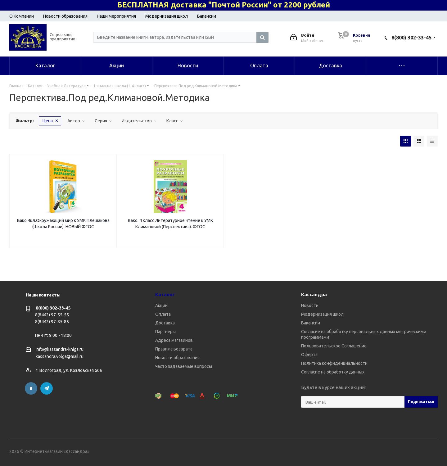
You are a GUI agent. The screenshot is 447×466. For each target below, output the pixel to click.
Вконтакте (31, 388)
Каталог (165, 294)
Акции (161, 305)
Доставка (165, 322)
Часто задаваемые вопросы (183, 366)
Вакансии (206, 16)
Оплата (163, 314)
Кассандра (314, 294)
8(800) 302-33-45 (411, 37)
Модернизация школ (166, 16)
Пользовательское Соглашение (334, 345)
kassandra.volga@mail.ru (60, 356)
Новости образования (65, 16)
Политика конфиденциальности (334, 363)
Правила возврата (173, 348)
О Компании (21, 16)
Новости (309, 305)
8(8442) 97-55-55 (52, 314)
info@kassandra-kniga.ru (60, 349)
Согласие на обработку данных (332, 371)
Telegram (46, 388)
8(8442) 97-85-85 (52, 321)
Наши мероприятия (116, 16)
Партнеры (165, 331)
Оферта (309, 354)
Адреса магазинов (174, 340)
